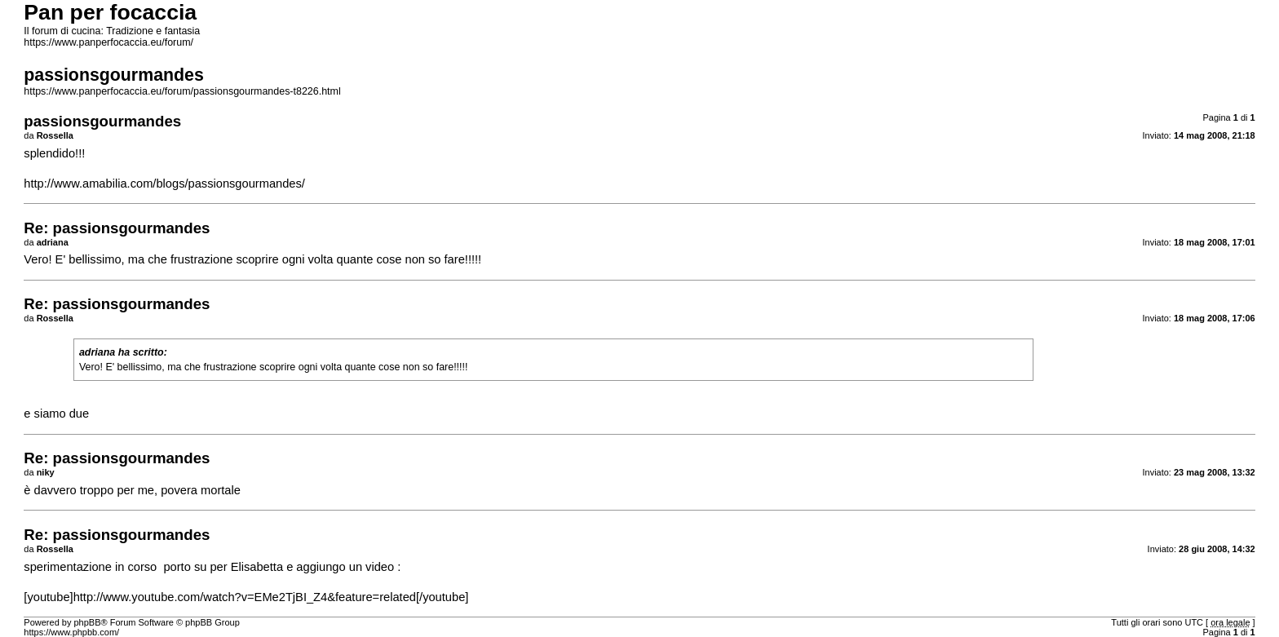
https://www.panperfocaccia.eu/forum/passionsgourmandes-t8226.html (182, 91)
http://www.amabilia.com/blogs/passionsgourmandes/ (164, 183)
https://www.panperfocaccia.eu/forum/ (108, 42)
